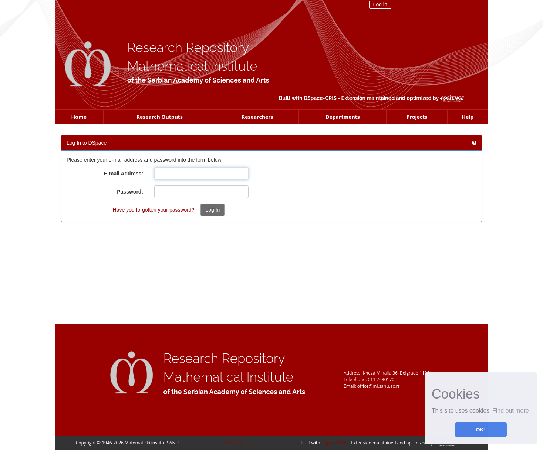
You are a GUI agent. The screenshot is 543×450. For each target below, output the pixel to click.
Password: (130, 192)
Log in (380, 4)
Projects (417, 116)
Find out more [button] (510, 410)
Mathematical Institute (192, 66)
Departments (343, 116)
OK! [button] (481, 430)
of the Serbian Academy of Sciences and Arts (198, 80)
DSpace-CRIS (320, 98)
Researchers (257, 116)
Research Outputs (159, 116)
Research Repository (188, 47)
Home (79, 116)
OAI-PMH (235, 443)
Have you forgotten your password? (154, 210)
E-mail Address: (123, 174)
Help (467, 116)
